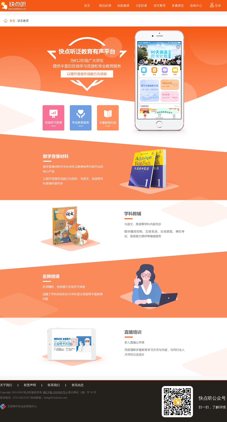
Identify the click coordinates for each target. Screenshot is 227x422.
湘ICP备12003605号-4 (55, 392)
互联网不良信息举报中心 (22, 406)
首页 (12, 20)
